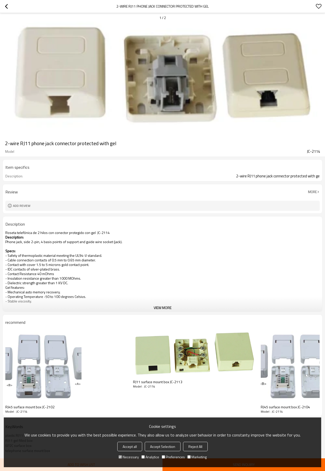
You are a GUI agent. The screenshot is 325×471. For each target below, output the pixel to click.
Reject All (195, 446)
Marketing (197, 457)
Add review (21, 205)
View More (162, 307)
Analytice (150, 457)
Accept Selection (162, 446)
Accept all (130, 446)
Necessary (129, 457)
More (312, 191)
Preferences (173, 457)
